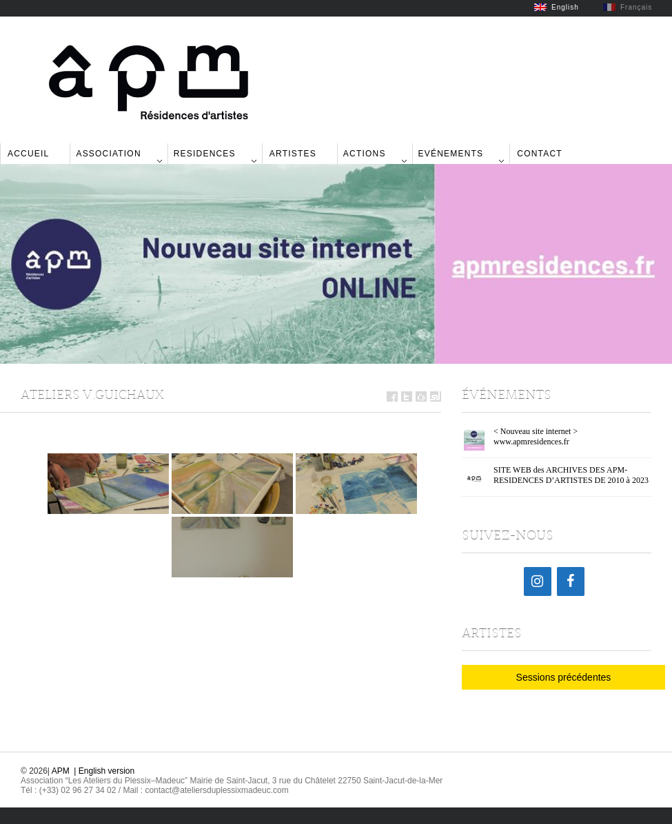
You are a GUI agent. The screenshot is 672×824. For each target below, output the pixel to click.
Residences (205, 153)
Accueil (28, 153)
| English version (104, 771)
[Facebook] (570, 581)
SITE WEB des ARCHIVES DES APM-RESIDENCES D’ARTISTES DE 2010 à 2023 (571, 475)
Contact (539, 153)
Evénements (451, 153)
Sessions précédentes (563, 677)
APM (61, 771)
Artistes (292, 153)
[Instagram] (537, 581)
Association (108, 153)
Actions (364, 153)
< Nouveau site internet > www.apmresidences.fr (535, 436)
